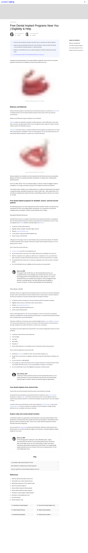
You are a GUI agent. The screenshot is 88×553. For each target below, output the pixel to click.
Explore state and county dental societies (76, 50)
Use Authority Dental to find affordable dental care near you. (29, 54)
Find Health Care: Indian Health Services (22, 481)
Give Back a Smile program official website (23, 492)
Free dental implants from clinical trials (76, 48)
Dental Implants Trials (17, 500)
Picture (26, 101)
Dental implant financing (18, 510)
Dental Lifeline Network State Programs (22, 490)
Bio (15, 35)
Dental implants (13, 22)
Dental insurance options (43, 514)
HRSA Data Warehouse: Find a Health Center (23, 483)
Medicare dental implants (43, 510)
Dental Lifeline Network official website (22, 488)
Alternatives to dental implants (20, 505)
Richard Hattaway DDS (19, 33)
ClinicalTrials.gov (16, 497)
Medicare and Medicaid (74, 43)
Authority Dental (33, 101)
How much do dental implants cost (46, 505)
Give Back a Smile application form (21, 495)
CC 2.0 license (41, 101)
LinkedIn (18, 35)
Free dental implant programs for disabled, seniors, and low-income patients (76, 45)
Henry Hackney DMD (34, 33)
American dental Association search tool (22, 478)
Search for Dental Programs (19, 485)
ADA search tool (22, 427)
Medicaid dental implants (18, 514)
